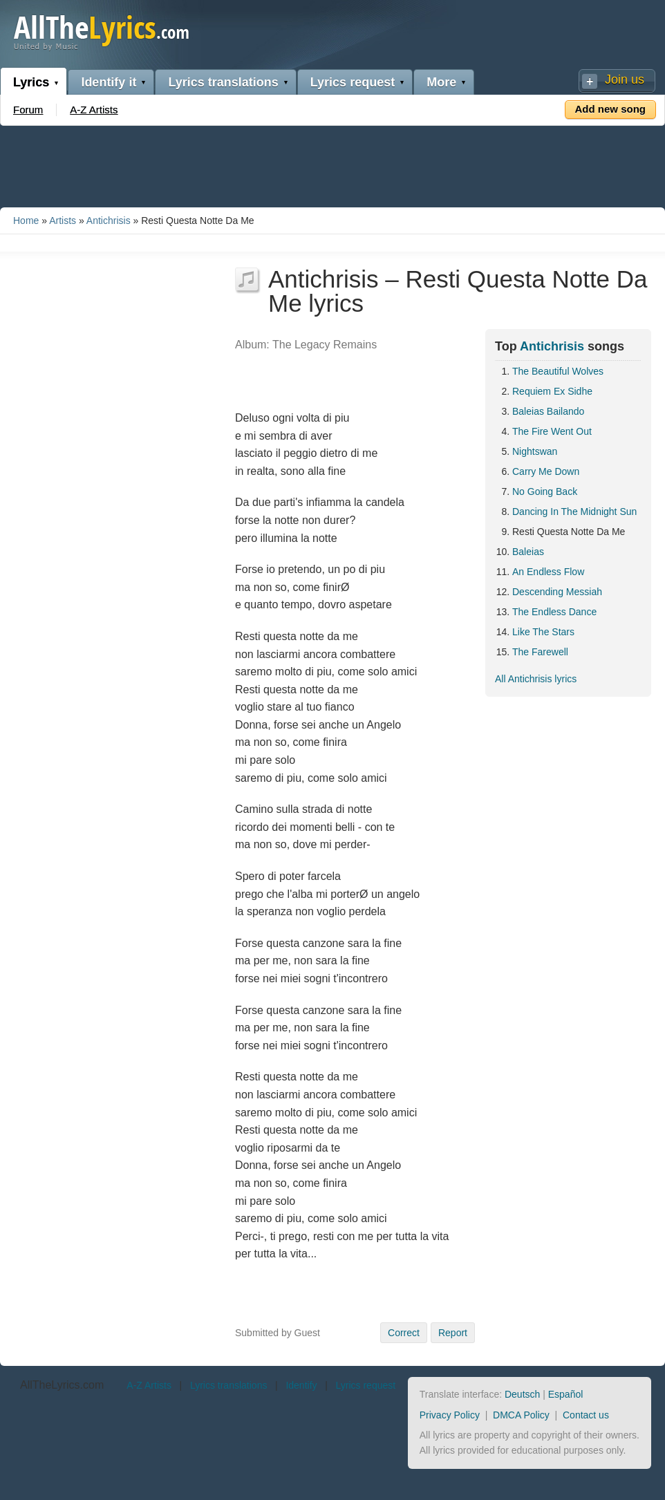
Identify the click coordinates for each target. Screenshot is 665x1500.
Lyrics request (352, 82)
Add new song (610, 109)
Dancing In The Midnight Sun (574, 511)
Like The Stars (543, 631)
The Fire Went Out (552, 431)
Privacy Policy (450, 1415)
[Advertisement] (332, 164)
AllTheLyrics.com (62, 1385)
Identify (301, 1385)
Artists (62, 220)
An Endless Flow (548, 571)
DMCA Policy (521, 1415)
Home (26, 220)
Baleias (528, 551)
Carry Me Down (545, 471)
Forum (28, 109)
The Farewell (540, 651)
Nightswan (534, 451)
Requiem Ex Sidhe (552, 391)
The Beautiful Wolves (557, 371)
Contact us (586, 1415)
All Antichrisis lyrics (536, 678)
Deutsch (522, 1394)
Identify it (108, 82)
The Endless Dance (554, 611)
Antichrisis (108, 220)
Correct (404, 1332)
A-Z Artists (94, 109)
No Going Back (544, 491)
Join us (624, 79)
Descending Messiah (557, 591)
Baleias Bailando (548, 411)
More (441, 82)
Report (452, 1332)
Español (565, 1394)
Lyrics (31, 82)
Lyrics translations (223, 82)
